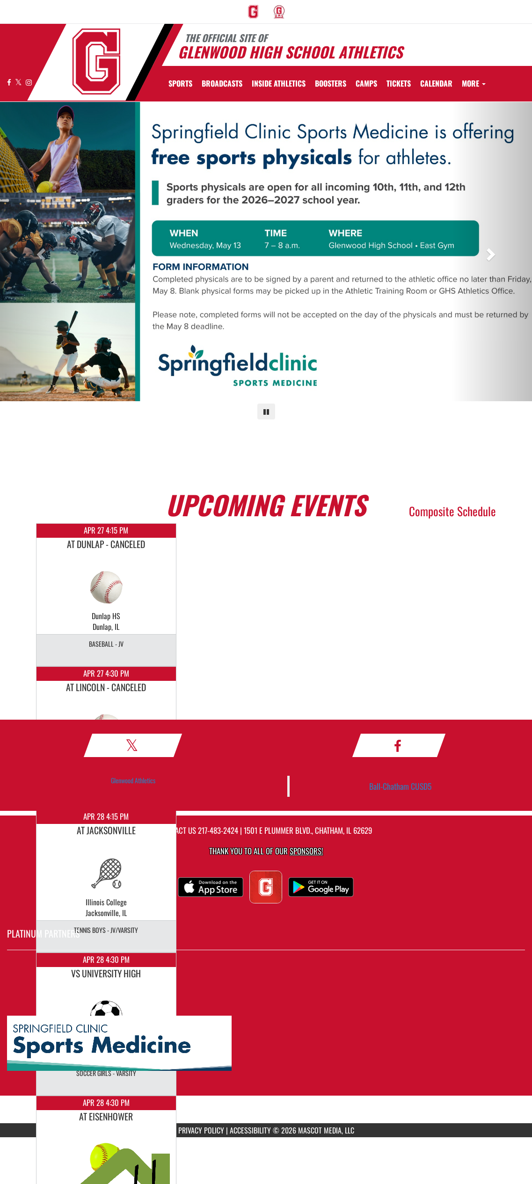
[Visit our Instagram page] (29, 82)
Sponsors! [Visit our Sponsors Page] (306, 851)
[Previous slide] (40, 251)
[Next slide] (492, 251)
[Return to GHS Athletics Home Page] (96, 61)
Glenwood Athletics (133, 780)
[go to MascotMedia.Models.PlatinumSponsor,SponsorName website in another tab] (266, 1044)
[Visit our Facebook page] (10, 82)
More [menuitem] (474, 83)
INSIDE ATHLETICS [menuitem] (279, 83)
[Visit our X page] (19, 82)
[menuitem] (253, 11)
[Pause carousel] (266, 411)
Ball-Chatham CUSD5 (400, 786)
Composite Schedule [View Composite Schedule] (452, 511)
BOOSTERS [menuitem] (330, 83)
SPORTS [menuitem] (180, 83)
